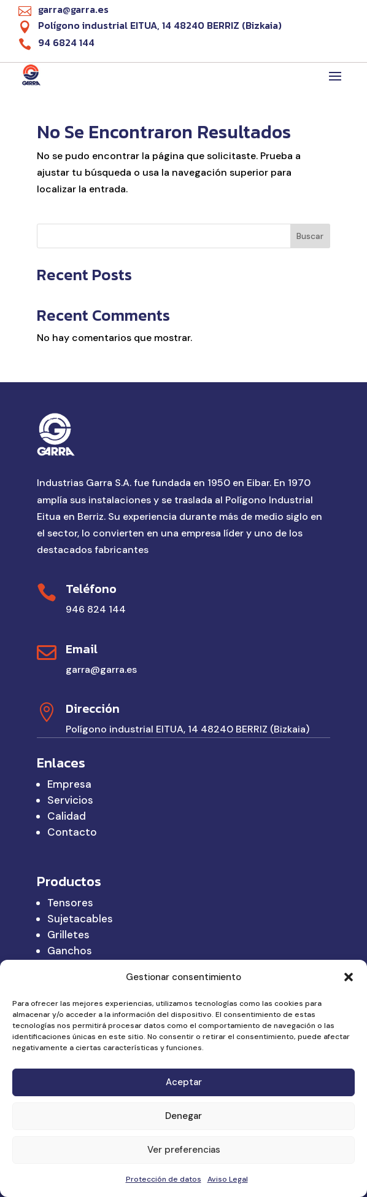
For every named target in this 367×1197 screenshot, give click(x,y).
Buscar (309, 235)
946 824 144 (96, 609)
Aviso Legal (227, 1179)
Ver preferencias (183, 1150)
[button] (348, 977)
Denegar (183, 1116)
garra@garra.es (101, 669)
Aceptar (184, 1082)
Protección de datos (163, 1179)
